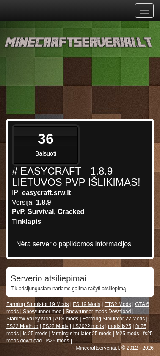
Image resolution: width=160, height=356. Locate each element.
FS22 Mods (55, 326)
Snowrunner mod (42, 311)
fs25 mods (127, 334)
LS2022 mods (88, 326)
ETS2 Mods (118, 304)
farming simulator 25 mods (81, 334)
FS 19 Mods (86, 304)
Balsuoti (45, 153)
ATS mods (66, 319)
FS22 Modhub (22, 326)
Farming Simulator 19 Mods (37, 304)
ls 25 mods (35, 334)
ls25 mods (57, 341)
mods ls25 (119, 326)
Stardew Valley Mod (28, 319)
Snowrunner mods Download (98, 311)
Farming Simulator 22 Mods (114, 319)
